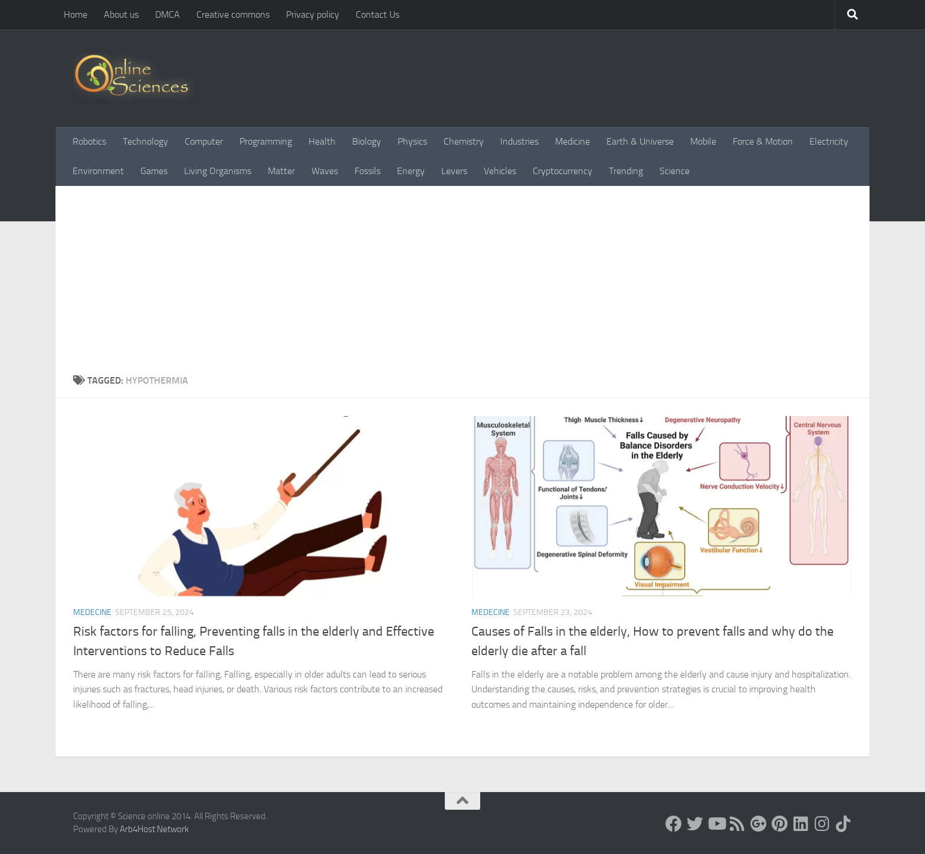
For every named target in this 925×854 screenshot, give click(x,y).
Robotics (89, 141)
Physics (412, 141)
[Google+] (758, 824)
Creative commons (233, 14)
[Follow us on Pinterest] (780, 824)
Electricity (828, 141)
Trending (626, 170)
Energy (411, 170)
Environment (98, 170)
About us (121, 14)
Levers (454, 170)
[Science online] (673, 824)
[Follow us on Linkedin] (801, 824)
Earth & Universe (640, 141)
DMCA (167, 14)
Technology (145, 141)
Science (675, 170)
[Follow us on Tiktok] (843, 824)
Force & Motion (763, 141)
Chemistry (464, 141)
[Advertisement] (462, 274)
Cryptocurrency (562, 170)
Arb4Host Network (154, 829)
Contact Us (377, 14)
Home (75, 14)
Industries (519, 141)
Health (322, 141)
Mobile (703, 141)
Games (154, 170)
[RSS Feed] (737, 824)
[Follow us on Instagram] (822, 824)
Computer (204, 141)
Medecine (92, 612)
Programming (266, 141)
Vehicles (500, 170)
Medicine (572, 141)
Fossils (368, 170)
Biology (366, 141)
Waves (324, 170)
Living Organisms (217, 170)
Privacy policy (312, 14)
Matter (281, 170)
